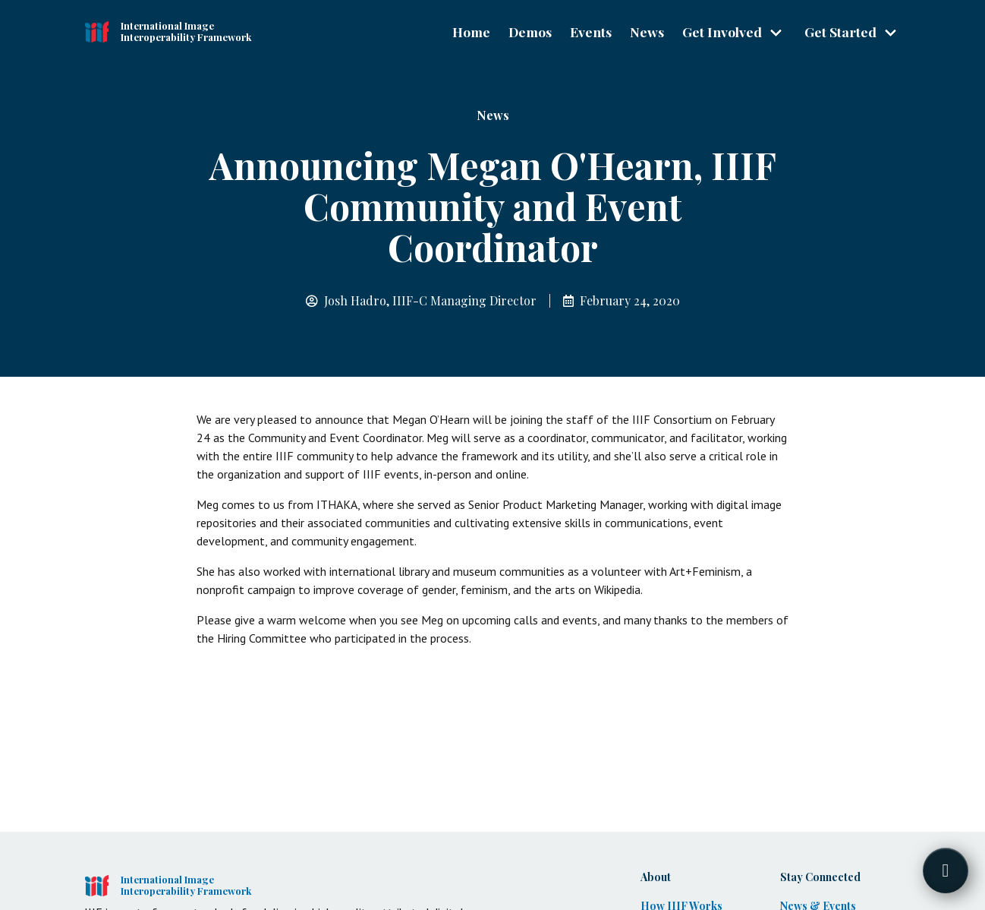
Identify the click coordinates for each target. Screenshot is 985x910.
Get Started (840, 31)
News (647, 31)
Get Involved (722, 31)
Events (591, 31)
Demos (530, 31)
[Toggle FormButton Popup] (945, 870)
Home (471, 31)
